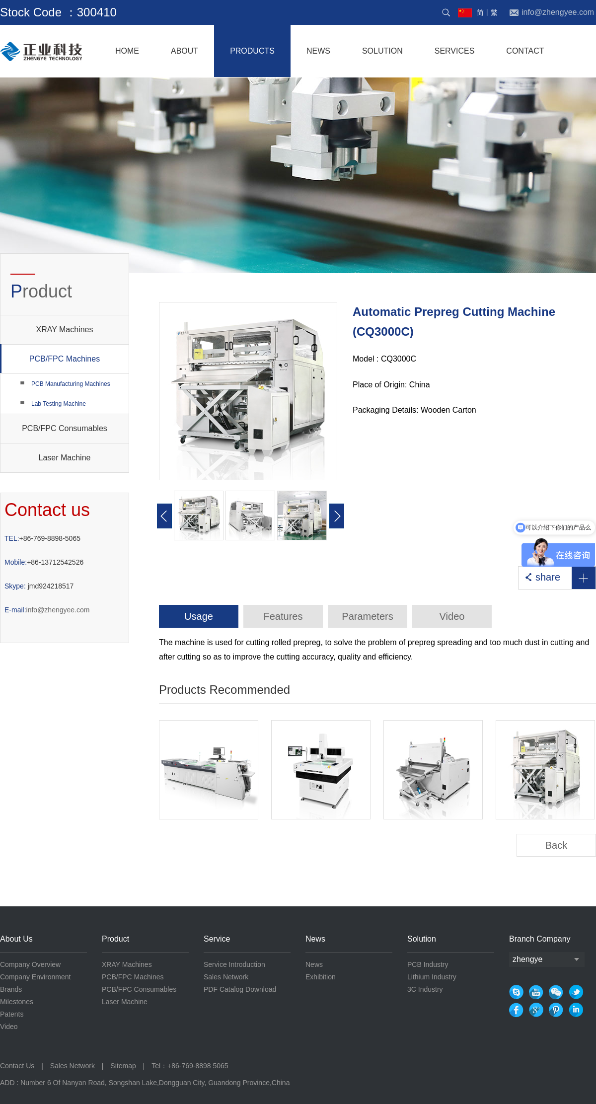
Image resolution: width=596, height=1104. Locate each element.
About (184, 51)
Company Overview (30, 964)
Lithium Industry (431, 977)
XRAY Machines (64, 329)
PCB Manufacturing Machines (70, 383)
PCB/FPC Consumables (64, 428)
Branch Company (540, 939)
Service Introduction (234, 964)
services (455, 51)
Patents (11, 1014)
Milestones (16, 1002)
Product (115, 939)
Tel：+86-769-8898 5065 (189, 1066)
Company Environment (35, 977)
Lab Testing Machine (58, 403)
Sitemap (123, 1066)
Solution (421, 939)
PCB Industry (427, 964)
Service (217, 939)
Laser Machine (65, 457)
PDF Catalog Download (240, 989)
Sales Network (226, 977)
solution (382, 51)
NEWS (318, 51)
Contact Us (18, 1066)
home (127, 51)
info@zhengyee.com (46, 610)
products (252, 51)
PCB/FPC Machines (50, 358)
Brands (11, 989)
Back (556, 845)
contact (525, 51)
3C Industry (425, 989)
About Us (16, 939)
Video (9, 1026)
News (315, 939)
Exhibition (320, 977)
